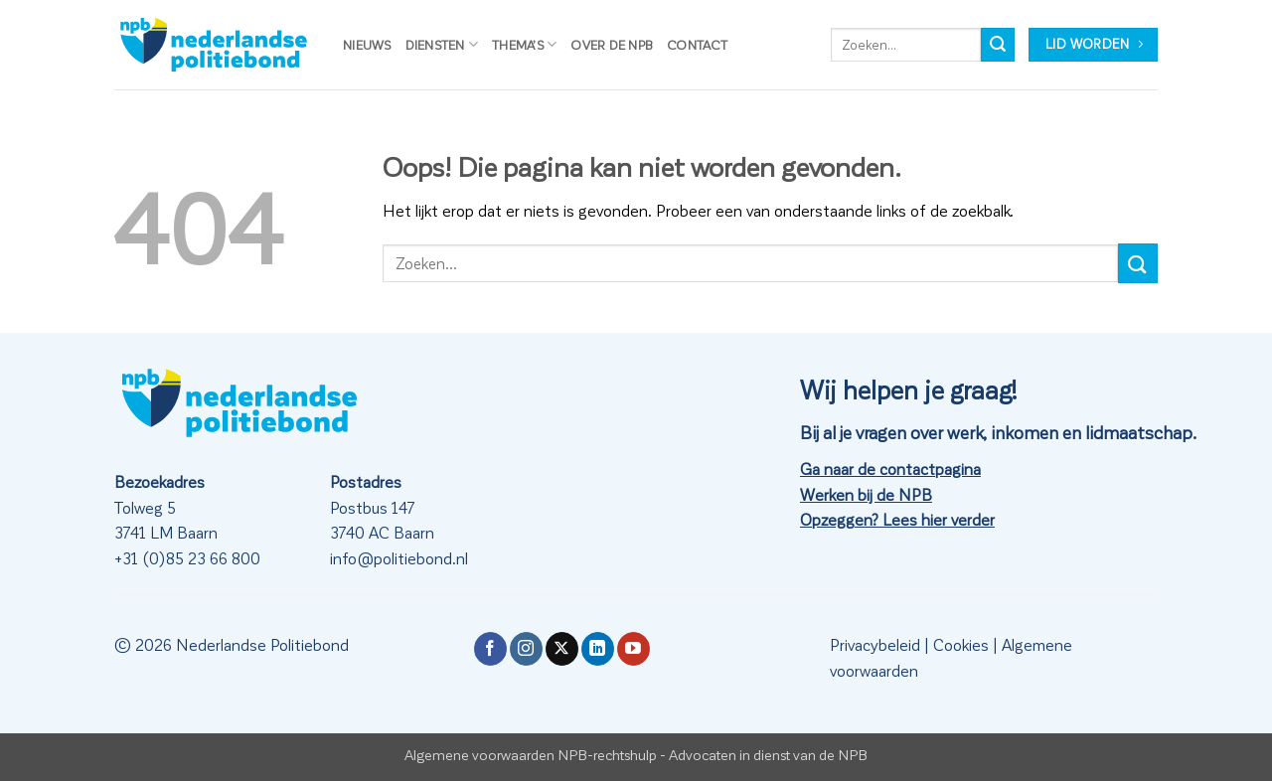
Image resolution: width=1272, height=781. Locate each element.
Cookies (961, 644)
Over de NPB (611, 44)
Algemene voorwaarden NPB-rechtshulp (530, 754)
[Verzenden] (998, 45)
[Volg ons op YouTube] (633, 649)
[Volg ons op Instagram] (526, 649)
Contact (697, 44)
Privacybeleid (875, 644)
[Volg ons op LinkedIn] (597, 649)
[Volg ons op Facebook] (490, 649)
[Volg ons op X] (562, 649)
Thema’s (524, 44)
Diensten (442, 44)
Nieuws (367, 44)
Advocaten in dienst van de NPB (768, 754)
